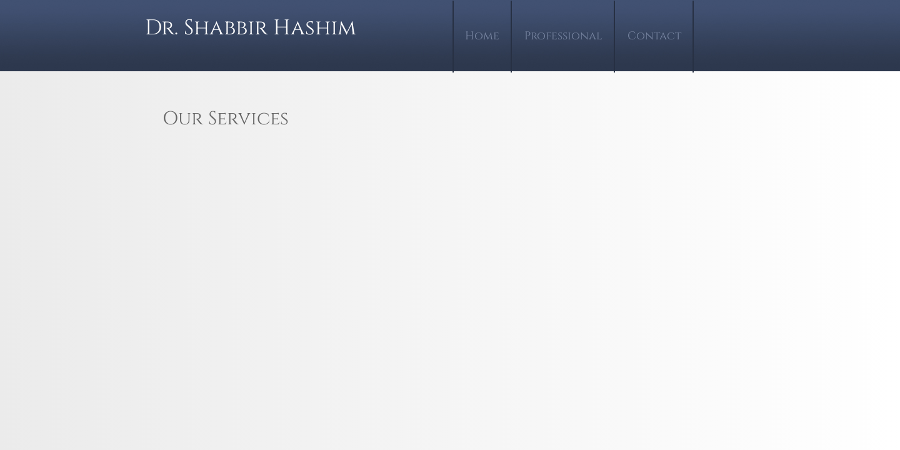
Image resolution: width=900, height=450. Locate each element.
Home (482, 36)
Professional (563, 36)
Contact (654, 36)
